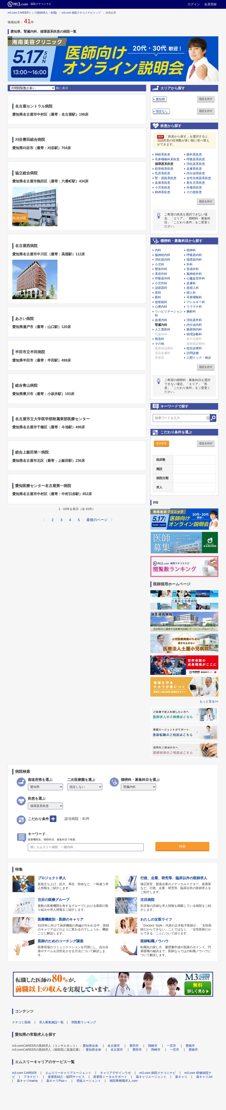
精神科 (191, 250)
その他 (159, 343)
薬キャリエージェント (151, 1076)
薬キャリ (181, 1076)
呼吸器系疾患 (196, 159)
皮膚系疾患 (194, 168)
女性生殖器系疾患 (199, 178)
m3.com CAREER (24, 1073)
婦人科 (191, 292)
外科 (190, 264)
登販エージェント (88, 1080)
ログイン (194, 4)
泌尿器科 (161, 287)
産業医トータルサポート (110, 1076)
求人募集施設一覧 (51, 1022)
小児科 (159, 264)
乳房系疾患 (162, 173)
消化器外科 (194, 320)
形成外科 (193, 269)
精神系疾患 (162, 192)
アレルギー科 (196, 302)
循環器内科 (194, 259)
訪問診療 (193, 353)
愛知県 (160, 99)
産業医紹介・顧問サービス (66, 1076)
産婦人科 (193, 287)
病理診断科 (194, 334)
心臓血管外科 (196, 278)
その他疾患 (194, 192)
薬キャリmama (27, 1080)
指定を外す (205, 99)
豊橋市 (190, 1045)
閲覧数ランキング (84, 1022)
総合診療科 (194, 348)
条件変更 (161, 443)
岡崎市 (152, 1045)
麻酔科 (191, 311)
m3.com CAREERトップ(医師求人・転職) (32, 12)
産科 (158, 292)
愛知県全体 (90, 1045)
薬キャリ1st (204, 1076)
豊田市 (134, 1045)
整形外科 (161, 269)
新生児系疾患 (196, 182)
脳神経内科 (162, 255)
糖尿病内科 (194, 329)
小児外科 (161, 283)
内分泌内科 (194, 324)
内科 (158, 250)
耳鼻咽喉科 (194, 297)
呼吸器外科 (162, 278)
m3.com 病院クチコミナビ (157, 1073)
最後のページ (97, 520)
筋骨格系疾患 (164, 168)
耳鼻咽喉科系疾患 (167, 159)
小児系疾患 (162, 187)
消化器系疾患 (196, 164)
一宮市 (171, 1045)
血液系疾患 (162, 182)
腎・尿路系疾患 (165, 178)
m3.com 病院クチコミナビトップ (81, 12)
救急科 (159, 339)
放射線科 (161, 302)
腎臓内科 (161, 324)
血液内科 (161, 320)
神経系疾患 (162, 154)
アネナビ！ (31, 1076)
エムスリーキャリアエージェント (68, 1073)
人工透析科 (162, 329)
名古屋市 (114, 1045)
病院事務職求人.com (123, 1080)
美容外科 (161, 273)
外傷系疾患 (194, 187)
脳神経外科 (194, 273)
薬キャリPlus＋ (57, 1080)
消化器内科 (162, 259)
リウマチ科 (194, 306)
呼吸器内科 (194, 255)
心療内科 (161, 306)
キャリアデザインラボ (115, 1073)
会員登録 (210, 4)
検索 (182, 846)
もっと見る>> (208, 701)
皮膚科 (191, 283)
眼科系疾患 (194, 154)
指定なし (162, 111)
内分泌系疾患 (196, 173)
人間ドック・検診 (199, 357)
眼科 (158, 297)
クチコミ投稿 (21, 1022)
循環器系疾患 (164, 164)
